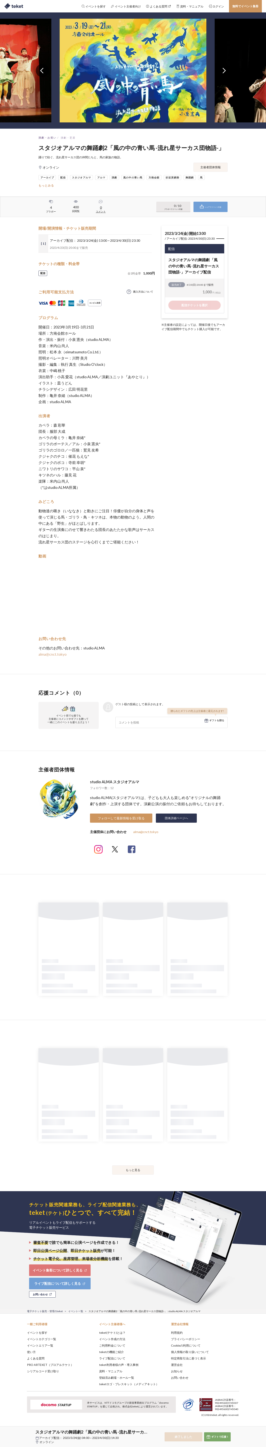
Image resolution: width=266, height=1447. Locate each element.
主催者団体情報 (210, 167)
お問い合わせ (179, 1377)
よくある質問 (35, 1358)
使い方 (31, 1352)
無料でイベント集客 (245, 6)
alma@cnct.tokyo (52, 654)
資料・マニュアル (110, 1371)
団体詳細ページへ (176, 818)
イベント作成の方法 (112, 1339)
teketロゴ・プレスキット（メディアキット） (129, 1384)
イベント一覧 (75, 1311)
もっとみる (46, 185)
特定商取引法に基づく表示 (188, 1358)
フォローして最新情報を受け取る (121, 818)
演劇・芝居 (68, 137)
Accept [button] (237, 1426)
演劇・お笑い (47, 137)
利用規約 (177, 1332)
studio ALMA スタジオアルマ (114, 782)
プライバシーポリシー (185, 1339)
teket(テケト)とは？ (112, 1332)
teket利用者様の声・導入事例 (118, 1364)
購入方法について (143, 291)
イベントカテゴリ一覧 (41, 1339)
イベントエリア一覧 (40, 1345)
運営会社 (177, 1364)
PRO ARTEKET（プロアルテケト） (50, 1364)
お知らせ (177, 1371)
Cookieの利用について (186, 1345)
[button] (20, 1431)
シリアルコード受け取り (43, 1371)
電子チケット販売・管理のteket (45, 1311)
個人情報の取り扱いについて (190, 1352)
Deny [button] (215, 1426)
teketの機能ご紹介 (111, 1352)
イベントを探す (37, 1332)
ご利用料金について (112, 1345)
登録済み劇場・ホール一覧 (116, 1377)
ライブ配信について (112, 1358)
